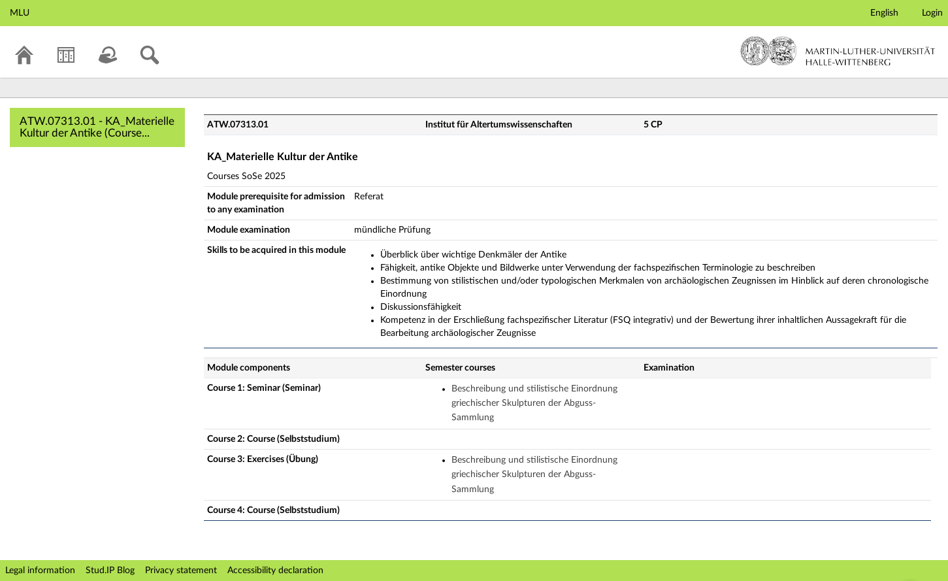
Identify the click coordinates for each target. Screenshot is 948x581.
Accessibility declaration (275, 570)
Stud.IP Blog (110, 570)
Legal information (40, 570)
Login (932, 13)
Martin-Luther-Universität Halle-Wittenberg (838, 51)
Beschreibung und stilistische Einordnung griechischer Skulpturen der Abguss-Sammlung (534, 403)
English (884, 13)
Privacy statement (181, 570)
